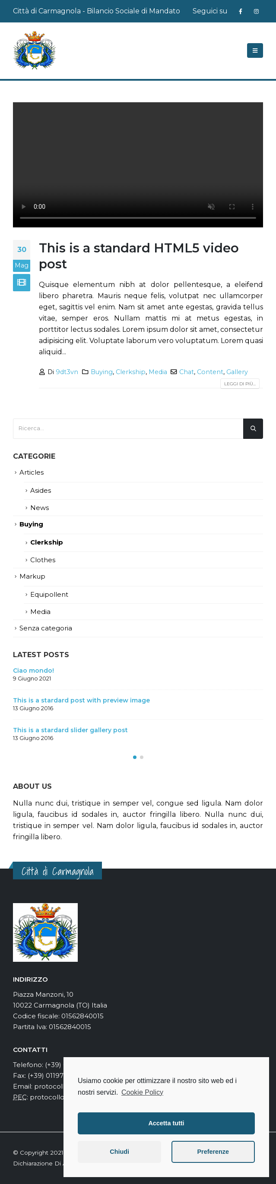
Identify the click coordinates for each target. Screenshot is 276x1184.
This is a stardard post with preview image (81, 700)
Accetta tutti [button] (166, 1123)
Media (158, 372)
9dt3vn (67, 372)
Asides (40, 490)
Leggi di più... (240, 384)
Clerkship (131, 372)
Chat (186, 372)
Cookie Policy (142, 1092)
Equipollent (49, 594)
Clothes (42, 560)
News (39, 508)
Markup (32, 576)
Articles (31, 472)
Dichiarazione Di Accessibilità (55, 1163)
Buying (102, 372)
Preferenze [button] (213, 1151)
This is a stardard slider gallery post (70, 730)
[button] (134, 757)
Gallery (237, 372)
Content (210, 372)
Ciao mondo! (33, 670)
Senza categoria (45, 628)
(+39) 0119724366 (55, 1075)
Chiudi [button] (119, 1151)
